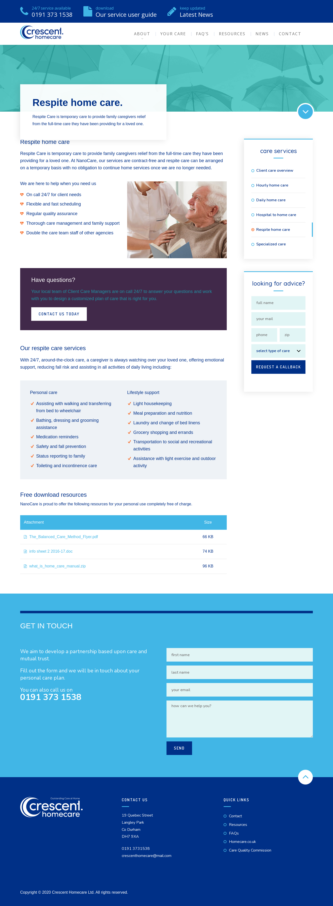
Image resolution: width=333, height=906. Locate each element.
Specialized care (271, 244)
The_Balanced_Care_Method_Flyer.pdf (61, 537)
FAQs (234, 833)
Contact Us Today (59, 313)
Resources (232, 33)
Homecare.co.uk (242, 841)
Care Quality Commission (250, 850)
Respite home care (273, 229)
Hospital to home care (276, 215)
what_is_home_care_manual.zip (55, 566)
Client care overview (274, 170)
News (262, 33)
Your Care (173, 33)
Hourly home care (272, 185)
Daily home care (271, 200)
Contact (290, 33)
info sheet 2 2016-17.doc (48, 551)
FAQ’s (202, 33)
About (142, 33)
